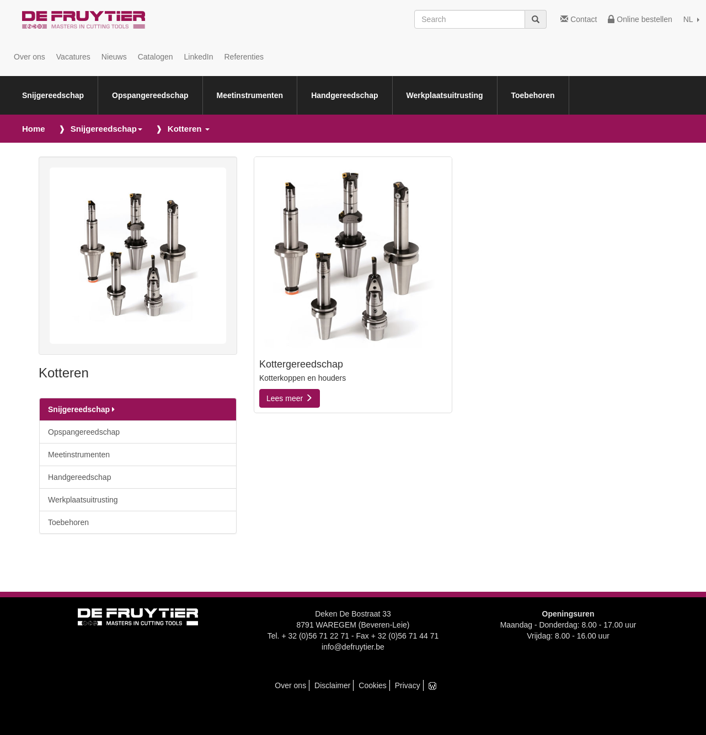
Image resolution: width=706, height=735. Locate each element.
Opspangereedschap (150, 95)
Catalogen (155, 56)
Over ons (29, 56)
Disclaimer (332, 685)
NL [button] (691, 19)
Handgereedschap (344, 95)
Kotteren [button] (189, 128)
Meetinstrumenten (250, 95)
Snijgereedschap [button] (106, 128)
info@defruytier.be (353, 646)
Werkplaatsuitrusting (445, 95)
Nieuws (114, 56)
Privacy (407, 685)
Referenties (244, 56)
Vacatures (73, 56)
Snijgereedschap (53, 95)
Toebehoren (533, 95)
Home (33, 128)
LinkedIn (198, 56)
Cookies (373, 685)
